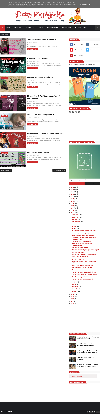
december (75, 215)
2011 (72, 301)
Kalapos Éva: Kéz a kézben (38, 152)
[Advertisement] (83, 318)
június (74, 229)
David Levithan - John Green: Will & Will (84, 274)
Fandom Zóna (30, 28)
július (74, 226)
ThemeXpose (9, 411)
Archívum (77, 184)
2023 (72, 194)
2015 (72, 213)
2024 (72, 192)
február (75, 289)
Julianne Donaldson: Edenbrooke (40, 77)
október (75, 219)
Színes (41, 28)
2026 (72, 187)
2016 (72, 210)
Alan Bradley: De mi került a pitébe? (83, 279)
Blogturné (5, 78)
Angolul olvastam (7, 134)
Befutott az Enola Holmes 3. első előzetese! (86, 358)
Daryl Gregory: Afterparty (37, 58)
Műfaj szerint (66, 28)
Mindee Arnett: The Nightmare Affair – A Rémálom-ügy (85, 238)
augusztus (75, 224)
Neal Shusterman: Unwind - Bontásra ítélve (84, 262)
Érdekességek (18, 28)
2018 (72, 206)
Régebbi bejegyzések (59, 170)
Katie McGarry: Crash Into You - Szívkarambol (45, 133)
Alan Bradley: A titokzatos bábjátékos (84, 272)
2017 (72, 208)
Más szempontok (80, 28)
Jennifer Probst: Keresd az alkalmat (41, 39)
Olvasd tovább (32, 49)
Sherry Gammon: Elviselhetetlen (82, 265)
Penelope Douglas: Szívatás (81, 277)
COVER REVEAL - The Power (80, 257)
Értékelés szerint (52, 28)
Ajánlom (4, 40)
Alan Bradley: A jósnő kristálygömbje (84, 254)
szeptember (76, 222)
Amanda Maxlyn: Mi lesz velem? (82, 267)
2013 (72, 296)
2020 (72, 201)
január (74, 291)
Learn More (83, 4)
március (75, 287)
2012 (72, 299)
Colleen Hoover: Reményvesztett (40, 115)
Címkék (92, 184)
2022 (72, 196)
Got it (91, 4)
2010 (72, 303)
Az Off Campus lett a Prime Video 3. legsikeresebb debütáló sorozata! (87, 351)
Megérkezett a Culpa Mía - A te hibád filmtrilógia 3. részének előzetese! (87, 365)
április (74, 284)
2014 (72, 294)
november (75, 217)
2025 (72, 189)
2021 (72, 199)
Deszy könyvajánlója (76, 376)
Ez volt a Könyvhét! (78, 259)
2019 (72, 203)
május (74, 282)
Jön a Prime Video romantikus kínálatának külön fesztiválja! (85, 345)
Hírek (8, 28)
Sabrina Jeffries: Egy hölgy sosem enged (85, 250)
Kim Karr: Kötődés (78, 252)
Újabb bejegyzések (6, 170)
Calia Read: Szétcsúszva (80, 270)
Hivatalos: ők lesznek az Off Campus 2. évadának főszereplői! (88, 338)
